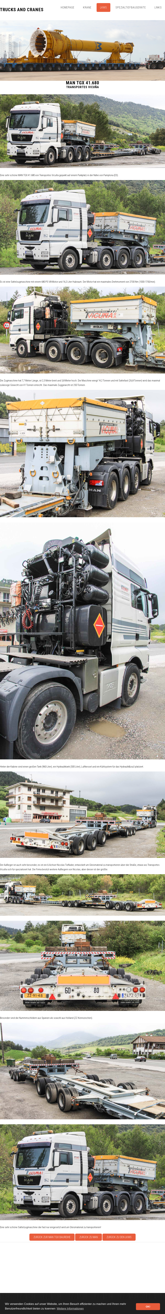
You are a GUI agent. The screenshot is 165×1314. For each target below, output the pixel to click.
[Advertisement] (82, 1267)
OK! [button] (148, 1306)
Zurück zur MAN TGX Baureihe (52, 1237)
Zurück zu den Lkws (119, 1237)
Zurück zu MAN (88, 1237)
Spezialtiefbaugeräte (131, 7)
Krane (87, 7)
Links (158, 7)
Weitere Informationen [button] (70, 1308)
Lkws (103, 7)
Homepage (67, 7)
